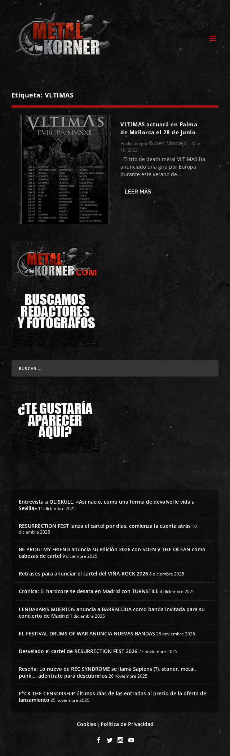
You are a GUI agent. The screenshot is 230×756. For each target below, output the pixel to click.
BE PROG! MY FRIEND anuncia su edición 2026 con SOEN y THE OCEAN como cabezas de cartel (112, 552)
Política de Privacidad (127, 724)
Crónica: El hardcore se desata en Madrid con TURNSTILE (89, 591)
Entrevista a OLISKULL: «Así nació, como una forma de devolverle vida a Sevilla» (107, 505)
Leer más (138, 191)
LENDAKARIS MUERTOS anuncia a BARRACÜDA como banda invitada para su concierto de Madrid (112, 612)
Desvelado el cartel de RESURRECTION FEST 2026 (78, 651)
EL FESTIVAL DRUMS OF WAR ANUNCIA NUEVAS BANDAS (87, 633)
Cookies (86, 724)
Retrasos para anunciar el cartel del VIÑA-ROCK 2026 (83, 573)
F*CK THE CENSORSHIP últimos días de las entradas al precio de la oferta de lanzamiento (112, 696)
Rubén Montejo (168, 143)
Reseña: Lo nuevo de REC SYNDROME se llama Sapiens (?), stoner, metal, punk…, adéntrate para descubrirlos (107, 672)
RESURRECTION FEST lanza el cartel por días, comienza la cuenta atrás (105, 525)
